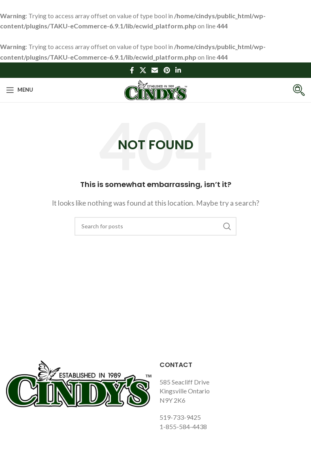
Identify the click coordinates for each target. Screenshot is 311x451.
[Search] (155, 226)
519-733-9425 (180, 417)
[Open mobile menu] (19, 90)
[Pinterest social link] (167, 70)
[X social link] (143, 70)
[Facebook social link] (132, 70)
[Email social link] (155, 70)
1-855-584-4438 (183, 426)
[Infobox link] (293, 90)
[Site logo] (155, 89)
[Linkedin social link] (178, 70)
